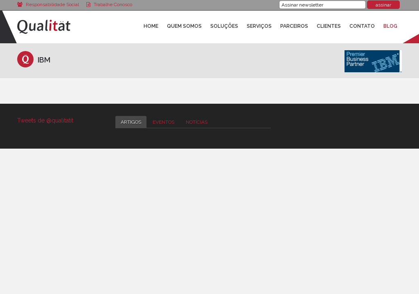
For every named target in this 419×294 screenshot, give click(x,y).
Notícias (196, 122)
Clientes (329, 26)
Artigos (131, 122)
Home (151, 26)
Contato (362, 26)
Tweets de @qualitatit (45, 120)
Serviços (259, 26)
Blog (390, 26)
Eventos (163, 122)
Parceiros (294, 26)
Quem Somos (184, 26)
